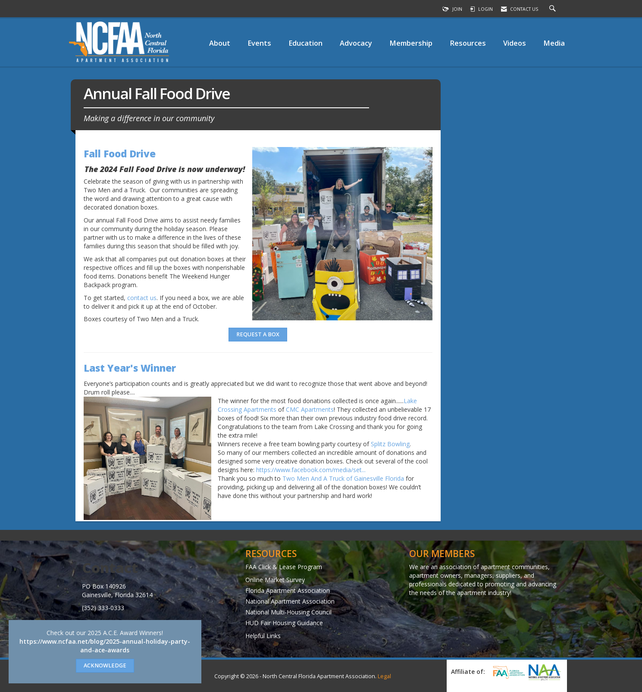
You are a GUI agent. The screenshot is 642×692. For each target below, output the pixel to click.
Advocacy (356, 43)
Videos (514, 43)
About (219, 43)
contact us (142, 298)
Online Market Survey (275, 580)
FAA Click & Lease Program (283, 567)
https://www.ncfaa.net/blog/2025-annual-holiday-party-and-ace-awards (104, 645)
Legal (384, 676)
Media (554, 43)
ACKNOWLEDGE (105, 665)
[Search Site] (553, 9)
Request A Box (257, 334)
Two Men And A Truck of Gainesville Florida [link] (343, 478)
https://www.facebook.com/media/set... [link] (311, 470)
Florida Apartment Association (287, 590)
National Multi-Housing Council (288, 612)
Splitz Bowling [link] (390, 444)
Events (259, 43)
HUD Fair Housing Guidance (284, 623)
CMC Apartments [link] (310, 409)
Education (305, 43)
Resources (468, 43)
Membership (410, 43)
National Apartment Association (290, 601)
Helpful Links (263, 636)
